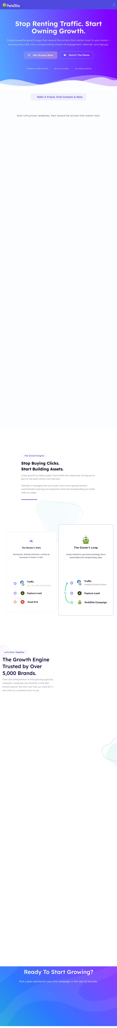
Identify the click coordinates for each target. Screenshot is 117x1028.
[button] (34, 457)
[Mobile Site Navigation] (113, 4)
